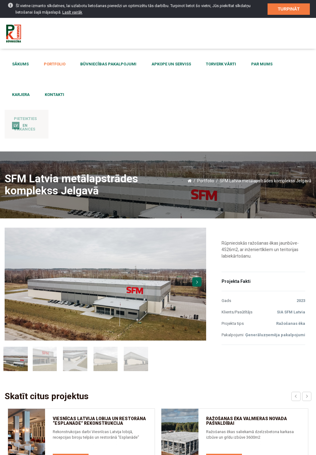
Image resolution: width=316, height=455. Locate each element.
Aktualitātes (20, 426)
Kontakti (287, 64)
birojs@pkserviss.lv (243, 414)
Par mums (230, 64)
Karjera (259, 64)
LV (16, 95)
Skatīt (70, 356)
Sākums (17, 64)
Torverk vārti (195, 64)
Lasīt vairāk (72, 7)
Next (197, 179)
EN (25, 95)
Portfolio (46, 64)
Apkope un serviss (151, 64)
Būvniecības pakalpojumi (94, 64)
